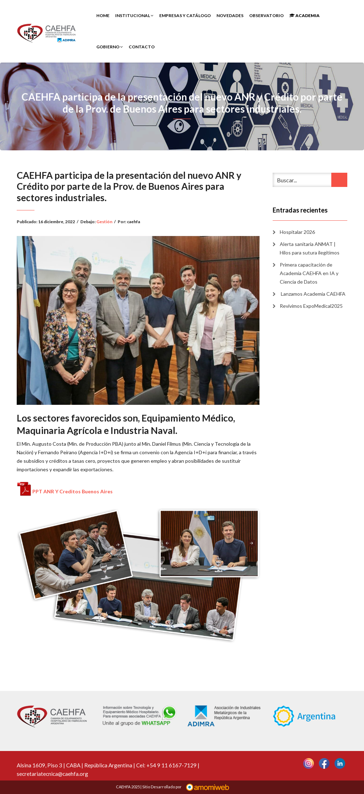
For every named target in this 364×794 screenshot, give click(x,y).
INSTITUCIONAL (134, 15)
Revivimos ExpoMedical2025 (311, 306)
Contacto (142, 46)
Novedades (229, 15)
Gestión (104, 221)
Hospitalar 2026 (297, 232)
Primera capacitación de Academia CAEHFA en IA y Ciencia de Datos (309, 273)
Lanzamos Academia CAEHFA (313, 294)
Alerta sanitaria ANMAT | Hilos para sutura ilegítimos (309, 248)
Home (102, 15)
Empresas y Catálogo (185, 15)
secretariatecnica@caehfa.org (52, 774)
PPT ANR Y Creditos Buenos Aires (72, 491)
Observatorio (266, 15)
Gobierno (109, 46)
